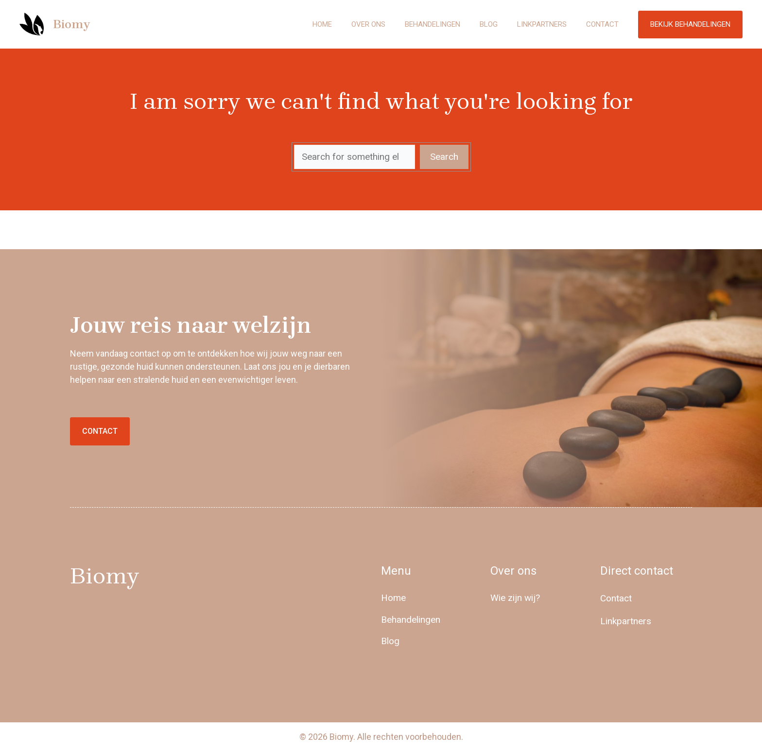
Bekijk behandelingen (690, 24)
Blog (489, 24)
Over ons (368, 24)
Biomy (71, 24)
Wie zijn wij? (515, 597)
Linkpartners (542, 24)
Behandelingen (432, 24)
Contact (602, 24)
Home (322, 24)
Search (444, 156)
